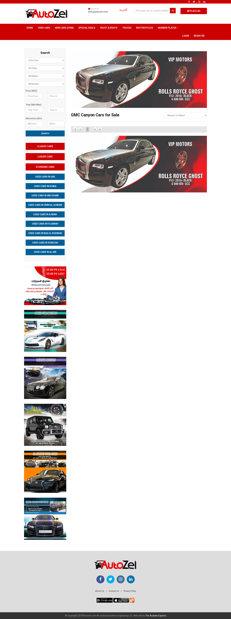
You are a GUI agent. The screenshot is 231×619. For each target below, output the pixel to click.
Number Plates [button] (168, 27)
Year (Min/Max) (34, 104)
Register (199, 36)
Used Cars (44, 27)
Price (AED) (31, 91)
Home (29, 27)
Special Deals (86, 27)
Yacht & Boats (108, 27)
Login (185, 36)
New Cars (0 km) (64, 27)
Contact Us (114, 591)
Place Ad (193, 11)
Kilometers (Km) (34, 118)
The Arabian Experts (155, 615)
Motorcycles (144, 27)
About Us (99, 591)
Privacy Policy (130, 591)
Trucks (126, 27)
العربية (123, 9)
